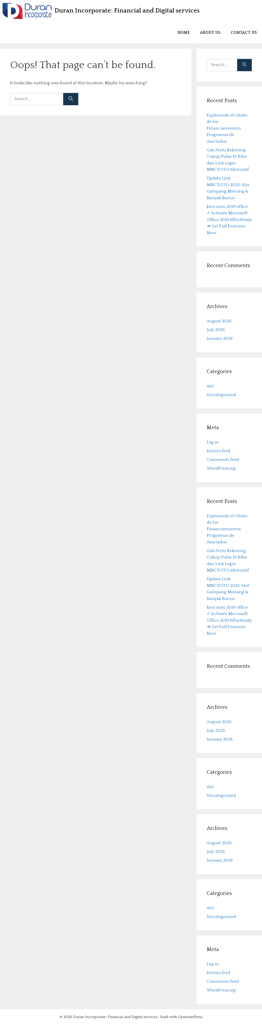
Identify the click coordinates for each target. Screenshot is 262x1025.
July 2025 (216, 329)
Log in (213, 442)
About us (210, 32)
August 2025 (219, 321)
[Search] (70, 99)
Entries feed (218, 451)
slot (210, 386)
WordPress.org (221, 468)
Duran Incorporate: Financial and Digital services (127, 10)
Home (184, 32)
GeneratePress (190, 1017)
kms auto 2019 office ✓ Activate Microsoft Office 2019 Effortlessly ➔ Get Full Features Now (229, 219)
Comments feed (223, 459)
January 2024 (220, 338)
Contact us (244, 32)
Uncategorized (221, 395)
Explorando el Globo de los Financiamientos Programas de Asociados (227, 128)
